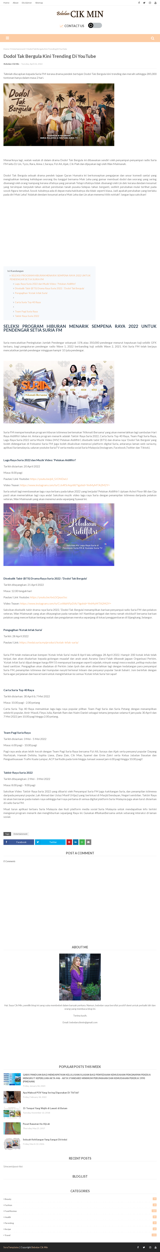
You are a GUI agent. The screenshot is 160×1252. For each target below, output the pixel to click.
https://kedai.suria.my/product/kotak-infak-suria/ (49, 642)
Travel (81, 1235)
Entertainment (18, 49)
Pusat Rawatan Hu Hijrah (36, 1124)
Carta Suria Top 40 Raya (28, 302)
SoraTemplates (11, 1247)
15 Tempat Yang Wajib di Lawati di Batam (45, 1108)
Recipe (81, 1228)
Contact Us (72, 26)
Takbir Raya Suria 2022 (27, 315)
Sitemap (39, 2)
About (15, 2)
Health (81, 1216)
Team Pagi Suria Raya (27, 311)
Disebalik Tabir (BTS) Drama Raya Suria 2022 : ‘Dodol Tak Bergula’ (50, 288)
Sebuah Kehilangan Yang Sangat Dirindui (45, 1139)
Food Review (81, 1210)
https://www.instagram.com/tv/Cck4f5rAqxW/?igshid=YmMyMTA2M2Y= (65, 485)
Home (6, 2)
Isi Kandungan (15, 270)
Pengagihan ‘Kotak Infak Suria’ (31, 292)
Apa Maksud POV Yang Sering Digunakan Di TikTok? (51, 1092)
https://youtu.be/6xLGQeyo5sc (48, 597)
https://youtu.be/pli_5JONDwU (49, 478)
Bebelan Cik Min (11, 64)
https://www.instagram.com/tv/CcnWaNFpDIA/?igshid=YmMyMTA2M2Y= (65, 603)
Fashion (81, 1205)
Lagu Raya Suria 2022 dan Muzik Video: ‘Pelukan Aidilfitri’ (45, 283)
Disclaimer (27, 2)
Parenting (81, 1222)
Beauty (81, 1198)
